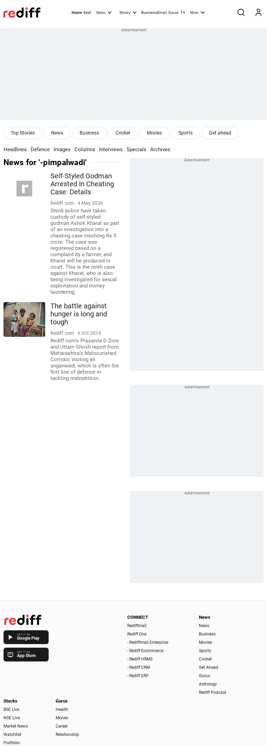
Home (77, 12)
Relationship (67, 734)
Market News (15, 726)
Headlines (15, 149)
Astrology (208, 684)
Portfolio (11, 742)
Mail (87, 12)
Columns (84, 149)
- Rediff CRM (138, 667)
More (197, 12)
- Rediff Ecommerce (145, 650)
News (104, 12)
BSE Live (11, 709)
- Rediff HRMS (140, 659)
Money (128, 12)
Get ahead (220, 133)
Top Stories (23, 133)
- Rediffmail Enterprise (147, 642)
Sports (185, 133)
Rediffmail (136, 625)
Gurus (173, 12)
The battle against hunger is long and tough (78, 314)
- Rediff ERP (138, 675)
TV (182, 12)
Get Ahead (208, 667)
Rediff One (136, 634)
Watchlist (12, 734)
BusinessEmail (154, 12)
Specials (136, 149)
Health (62, 709)
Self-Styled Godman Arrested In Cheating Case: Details (82, 184)
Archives (160, 149)
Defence (40, 149)
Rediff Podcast (212, 692)
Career (62, 726)
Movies (154, 133)
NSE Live (11, 717)
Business (89, 133)
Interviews (111, 149)
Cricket (122, 133)
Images (62, 149)
